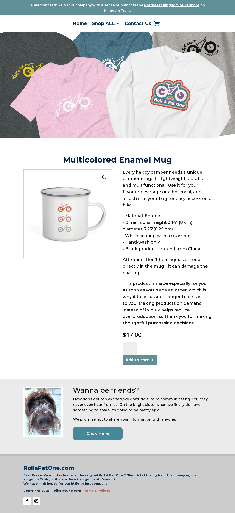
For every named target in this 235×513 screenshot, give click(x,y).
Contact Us (138, 24)
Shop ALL (103, 24)
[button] (104, 177)
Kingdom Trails (117, 10)
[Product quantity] (130, 348)
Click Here (98, 433)
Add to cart (137, 360)
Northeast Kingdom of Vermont (171, 5)
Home (80, 24)
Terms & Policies (97, 490)
